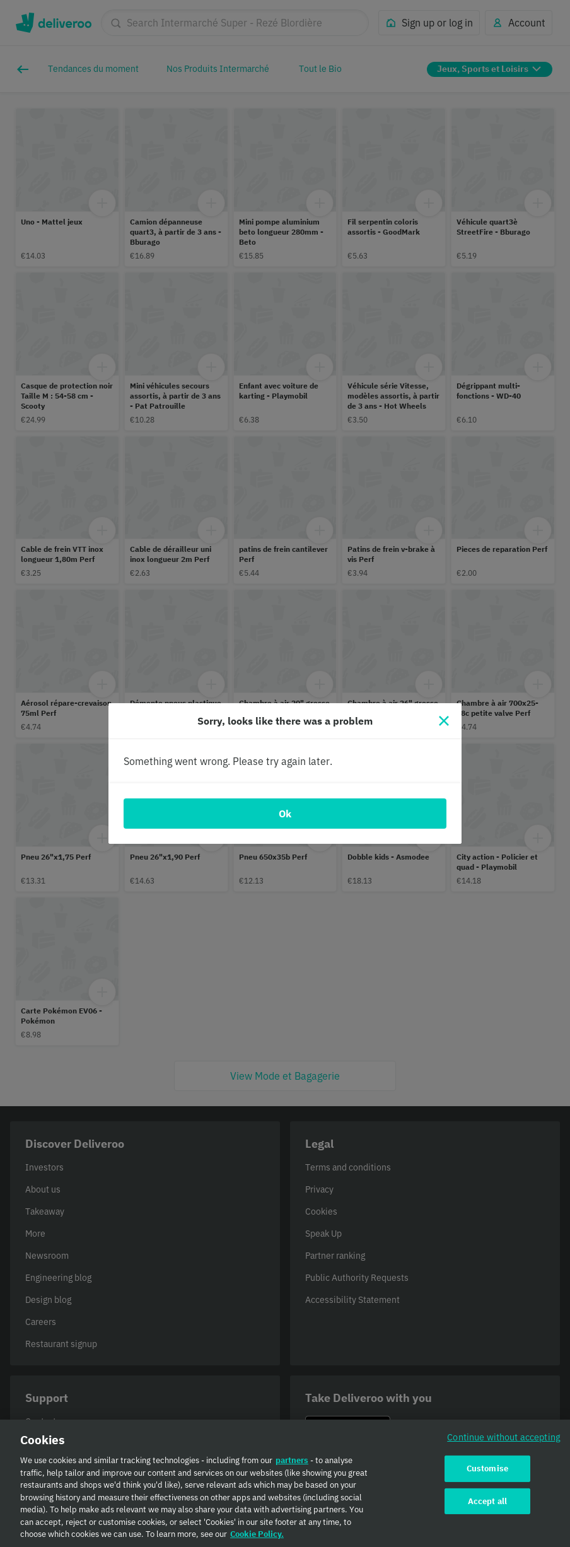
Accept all (487, 1506)
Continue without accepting (504, 1443)
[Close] (443, 720)
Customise (487, 1473)
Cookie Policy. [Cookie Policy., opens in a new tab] (257, 1539)
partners (292, 1466)
